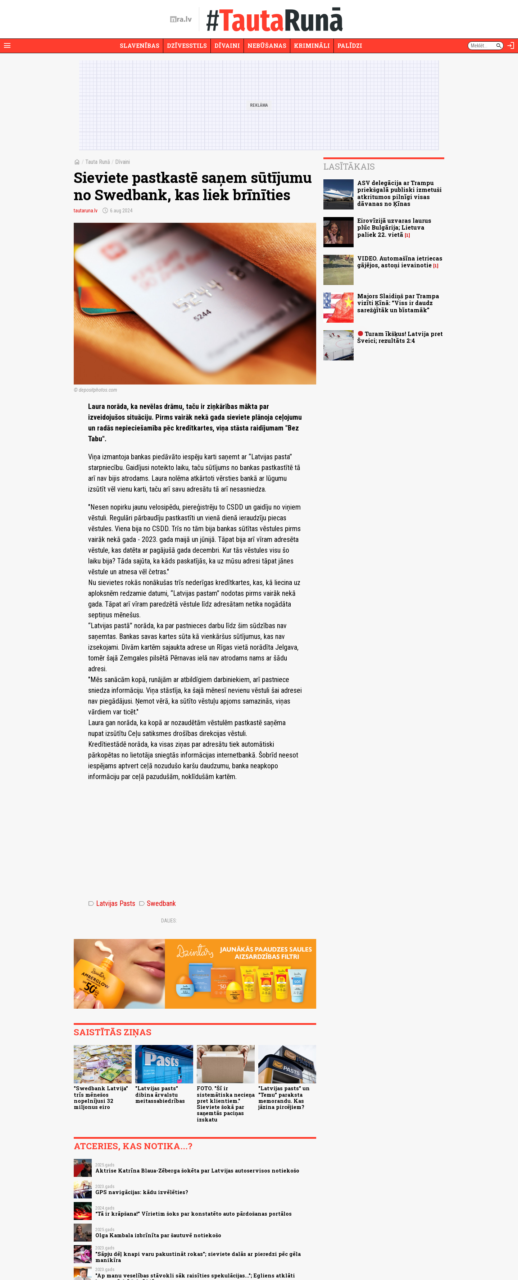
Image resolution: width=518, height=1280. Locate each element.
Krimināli (312, 45)
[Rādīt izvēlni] (7, 45)
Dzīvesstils (187, 45)
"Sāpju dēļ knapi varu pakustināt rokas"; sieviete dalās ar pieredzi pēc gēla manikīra (198, 1257)
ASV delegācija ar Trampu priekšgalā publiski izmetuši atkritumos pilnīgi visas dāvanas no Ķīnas (399, 193)
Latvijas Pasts (111, 903)
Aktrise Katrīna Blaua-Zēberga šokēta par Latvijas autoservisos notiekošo (197, 1170)
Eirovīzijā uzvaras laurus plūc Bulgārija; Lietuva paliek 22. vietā (394, 227)
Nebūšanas (266, 45)
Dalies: (169, 921)
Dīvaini (227, 45)
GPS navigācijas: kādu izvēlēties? (141, 1192)
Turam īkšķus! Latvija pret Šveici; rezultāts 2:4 (400, 337)
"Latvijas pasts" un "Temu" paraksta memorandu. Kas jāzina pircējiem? (284, 1097)
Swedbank (157, 903)
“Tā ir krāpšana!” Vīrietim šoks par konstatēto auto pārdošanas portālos (193, 1213)
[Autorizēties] (511, 45)
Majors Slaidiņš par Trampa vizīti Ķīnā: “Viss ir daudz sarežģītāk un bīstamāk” (398, 302)
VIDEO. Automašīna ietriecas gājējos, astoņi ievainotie (399, 261)
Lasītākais (349, 166)
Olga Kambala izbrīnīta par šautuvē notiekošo (158, 1235)
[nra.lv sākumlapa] (181, 19)
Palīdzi (349, 45)
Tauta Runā (97, 161)
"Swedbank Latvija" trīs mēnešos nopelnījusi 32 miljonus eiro (101, 1097)
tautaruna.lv (85, 210)
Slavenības (139, 45)
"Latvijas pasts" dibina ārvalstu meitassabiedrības (160, 1094)
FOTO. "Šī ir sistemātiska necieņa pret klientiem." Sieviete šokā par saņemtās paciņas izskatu (226, 1104)
